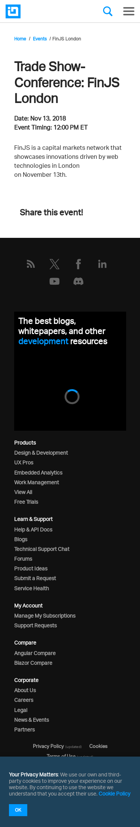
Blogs (20, 539)
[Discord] (78, 281)
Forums (23, 558)
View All (23, 492)
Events (40, 39)
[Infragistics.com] (43, 11)
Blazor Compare (33, 663)
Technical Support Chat (41, 549)
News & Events (31, 720)
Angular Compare (35, 653)
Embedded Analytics (38, 472)
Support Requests (35, 625)
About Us (25, 690)
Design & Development (41, 452)
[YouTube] (54, 281)
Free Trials (26, 502)
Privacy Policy (48, 746)
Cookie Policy (114, 793)
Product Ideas (30, 568)
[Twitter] (54, 264)
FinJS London (66, 39)
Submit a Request (35, 578)
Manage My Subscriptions (44, 615)
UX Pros (23, 462)
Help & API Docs (33, 529)
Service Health (31, 588)
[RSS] (30, 264)
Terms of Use (61, 756)
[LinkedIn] (102, 264)
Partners (24, 729)
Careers (23, 700)
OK (18, 810)
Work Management (36, 482)
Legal (20, 710)
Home (20, 39)
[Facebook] (78, 264)
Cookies (98, 746)
